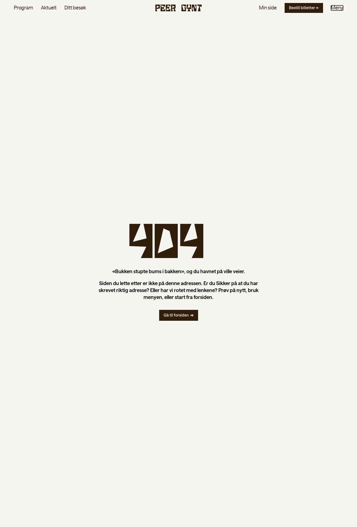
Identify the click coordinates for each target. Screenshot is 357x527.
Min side (268, 7)
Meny (337, 7)
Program (23, 7)
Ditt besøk (75, 7)
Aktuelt (49, 7)
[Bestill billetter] (304, 8)
